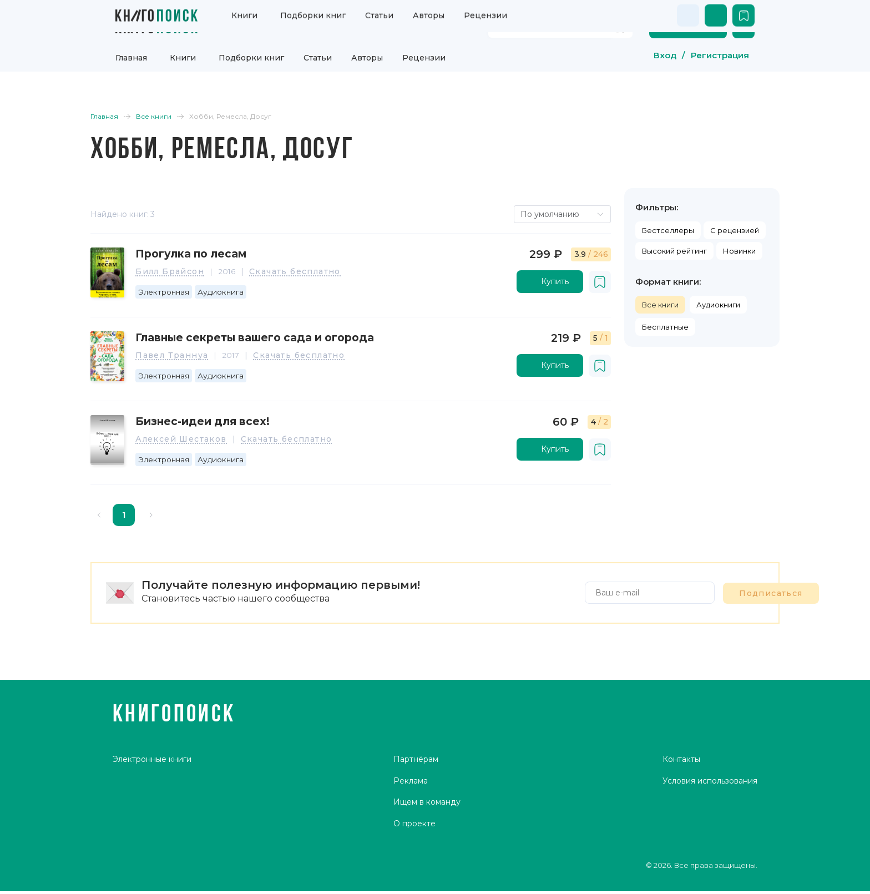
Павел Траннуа (194, 357)
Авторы (367, 53)
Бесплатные (640, 325)
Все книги (635, 303)
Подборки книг (251, 53)
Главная (131, 53)
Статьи (318, 53)
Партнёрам (415, 806)
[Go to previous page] (124, 510)
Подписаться (689, 587)
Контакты (681, 806)
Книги (183, 53)
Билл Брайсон (192, 276)
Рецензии (424, 53)
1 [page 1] (148, 510)
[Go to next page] (176, 510)
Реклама (410, 827)
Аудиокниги (693, 303)
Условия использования (709, 827)
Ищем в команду (427, 850)
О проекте (414, 871)
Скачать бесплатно (318, 276)
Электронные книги (152, 806)
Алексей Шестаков (203, 439)
